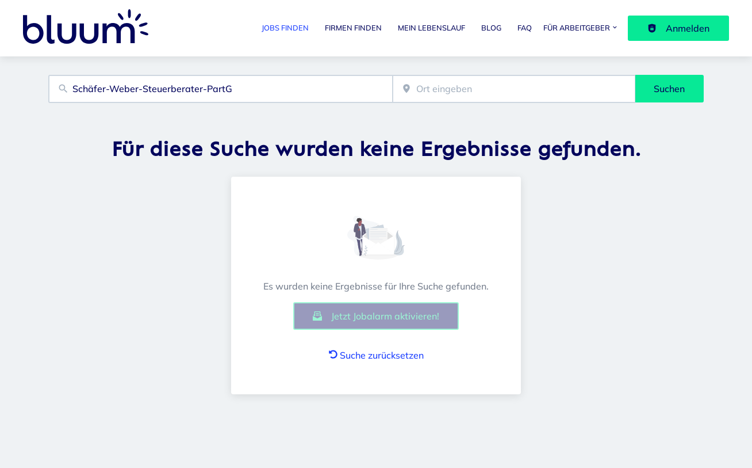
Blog (491, 27)
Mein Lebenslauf (431, 27)
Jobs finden (285, 27)
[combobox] (220, 89)
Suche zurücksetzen (376, 355)
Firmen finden (353, 27)
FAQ (524, 27)
